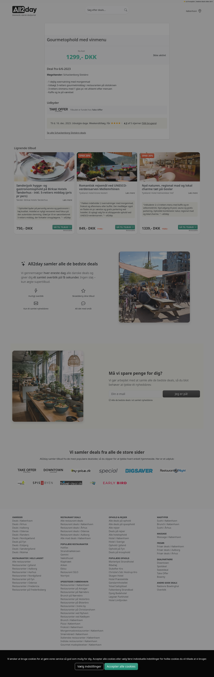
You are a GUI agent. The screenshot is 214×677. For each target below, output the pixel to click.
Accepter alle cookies (121, 666)
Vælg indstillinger (89, 666)
